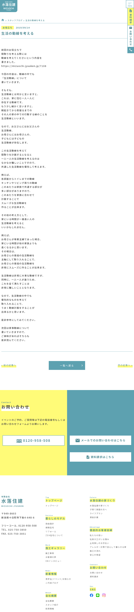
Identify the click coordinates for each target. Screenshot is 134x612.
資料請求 (130, 16)
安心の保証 (95, 554)
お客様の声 (51, 557)
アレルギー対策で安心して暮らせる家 (108, 547)
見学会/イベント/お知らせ (58, 579)
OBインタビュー (54, 561)
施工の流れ (95, 551)
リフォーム (51, 531)
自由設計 (50, 523)
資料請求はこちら (100, 457)
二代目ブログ (52, 583)
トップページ (52, 505)
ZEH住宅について (54, 535)
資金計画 (94, 517)
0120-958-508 (34, 440)
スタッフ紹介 (52, 604)
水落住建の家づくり (99, 505)
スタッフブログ (15, 20)
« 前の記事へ (8, 365)
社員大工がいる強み (99, 539)
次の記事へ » (125, 365)
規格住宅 (50, 527)
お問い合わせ (130, 36)
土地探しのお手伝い (99, 543)
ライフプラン (96, 513)
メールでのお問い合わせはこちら (101, 440)
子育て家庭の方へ (98, 509)
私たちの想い (96, 535)
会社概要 (50, 601)
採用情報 (50, 608)
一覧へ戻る (71, 365)
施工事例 (50, 553)
